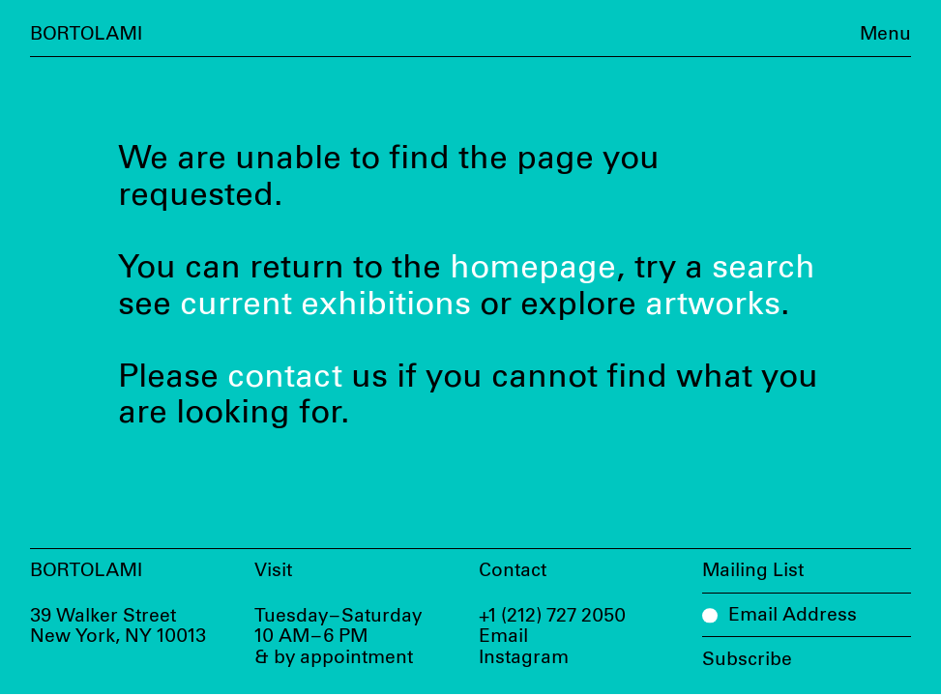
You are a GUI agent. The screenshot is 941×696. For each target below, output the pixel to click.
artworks (712, 304)
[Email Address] (806, 615)
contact (284, 377)
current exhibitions (325, 304)
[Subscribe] (806, 653)
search (763, 267)
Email (503, 636)
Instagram (524, 658)
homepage (533, 267)
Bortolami (86, 34)
